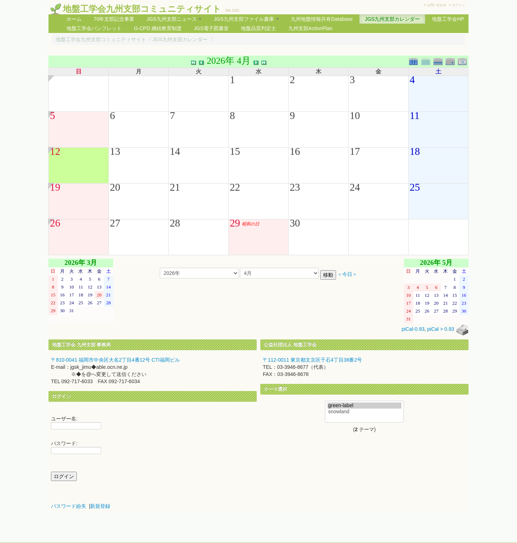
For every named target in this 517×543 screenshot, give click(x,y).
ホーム (73, 19)
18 (415, 151)
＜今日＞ (347, 274)
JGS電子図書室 (211, 28)
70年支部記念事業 (114, 19)
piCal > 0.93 (440, 329)
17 (355, 151)
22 (235, 187)
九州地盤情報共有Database (322, 19)
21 (175, 187)
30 (295, 223)
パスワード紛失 (68, 506)
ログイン (458, 5)
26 (55, 223)
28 (175, 223)
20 (115, 187)
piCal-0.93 (412, 329)
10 (355, 115)
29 (235, 223)
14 (175, 151)
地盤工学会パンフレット (94, 28)
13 (115, 151)
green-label (364, 406)
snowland (364, 412)
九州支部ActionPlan (310, 28)
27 (115, 223)
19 (55, 187)
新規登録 (100, 506)
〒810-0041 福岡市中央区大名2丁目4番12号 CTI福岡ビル (115, 360)
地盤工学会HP (448, 19)
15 (235, 151)
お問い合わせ (436, 5)
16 (295, 151)
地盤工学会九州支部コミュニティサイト (142, 9)
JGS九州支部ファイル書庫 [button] (246, 19)
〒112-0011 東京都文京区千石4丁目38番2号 (312, 360)
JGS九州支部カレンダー (392, 19)
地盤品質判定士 (258, 28)
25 (415, 187)
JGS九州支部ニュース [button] (173, 19)
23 (295, 187)
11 (415, 115)
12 (55, 151)
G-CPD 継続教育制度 (158, 28)
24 (355, 187)
